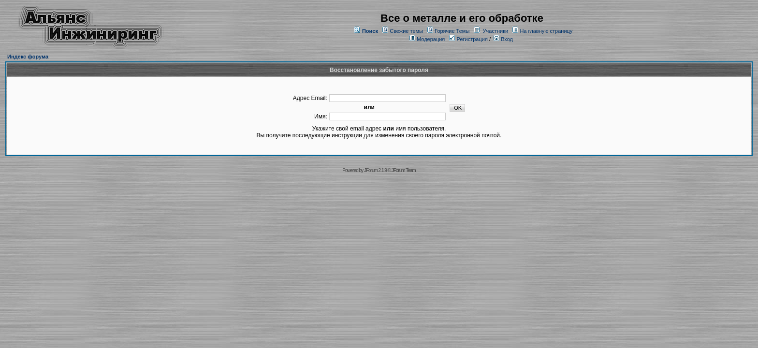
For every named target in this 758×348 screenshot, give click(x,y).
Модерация (431, 39)
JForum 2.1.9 (375, 170)
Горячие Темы (452, 31)
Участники (496, 31)
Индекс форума (27, 56)
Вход (503, 39)
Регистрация (468, 39)
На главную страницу (546, 31)
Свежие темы (406, 31)
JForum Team (404, 170)
